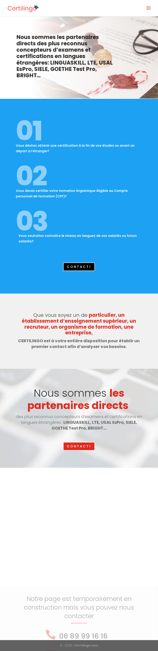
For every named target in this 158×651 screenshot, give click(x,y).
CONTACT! (79, 266)
